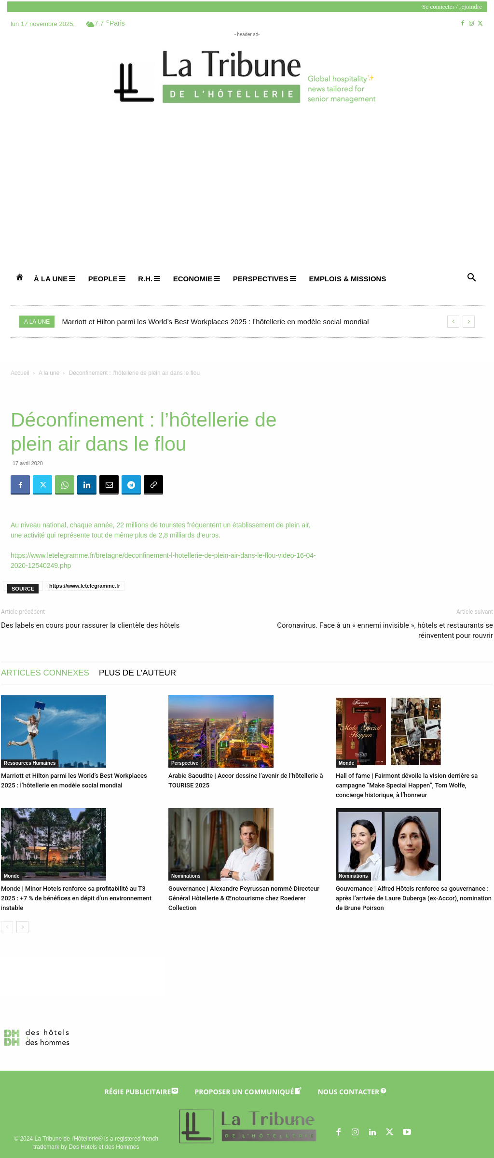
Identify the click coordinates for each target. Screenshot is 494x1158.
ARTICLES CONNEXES (45, 672)
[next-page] (22, 927)
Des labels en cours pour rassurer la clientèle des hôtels (90, 625)
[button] (471, 278)
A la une (49, 373)
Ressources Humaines (29, 763)
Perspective (184, 763)
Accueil (20, 373)
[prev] (453, 322)
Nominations (186, 876)
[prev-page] (7, 927)
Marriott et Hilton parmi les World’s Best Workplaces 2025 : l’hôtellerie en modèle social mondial (215, 321)
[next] (469, 322)
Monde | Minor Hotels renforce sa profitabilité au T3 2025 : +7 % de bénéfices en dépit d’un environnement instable (76, 898)
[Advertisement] (247, 194)
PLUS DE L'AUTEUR (137, 672)
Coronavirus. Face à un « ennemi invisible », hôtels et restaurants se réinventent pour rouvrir (385, 630)
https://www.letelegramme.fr (84, 586)
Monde (346, 763)
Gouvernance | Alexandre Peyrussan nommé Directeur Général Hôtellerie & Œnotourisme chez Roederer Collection (243, 898)
